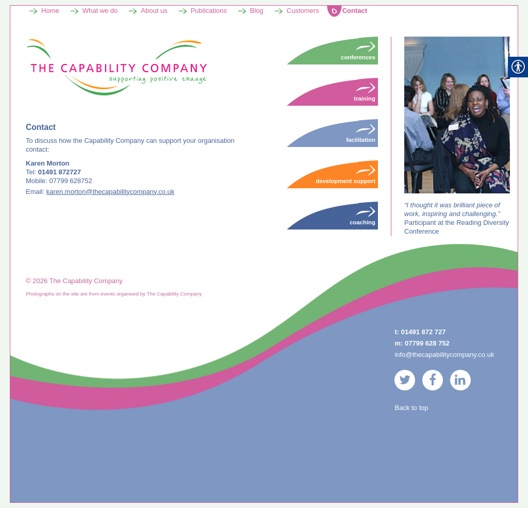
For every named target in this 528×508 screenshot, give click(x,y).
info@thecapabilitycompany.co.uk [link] (444, 354)
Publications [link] (209, 10)
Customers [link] (303, 10)
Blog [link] (256, 10)
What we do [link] (100, 10)
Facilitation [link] (360, 133)
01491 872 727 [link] (423, 332)
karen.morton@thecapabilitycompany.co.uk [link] (110, 191)
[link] (116, 67)
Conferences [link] (358, 50)
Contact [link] (354, 10)
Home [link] (50, 10)
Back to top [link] (411, 408)
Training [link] (364, 92)
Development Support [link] (346, 174)
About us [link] (154, 10)
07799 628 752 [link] (427, 343)
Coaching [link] (362, 215)
